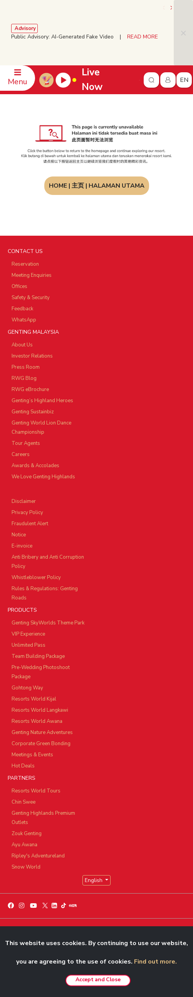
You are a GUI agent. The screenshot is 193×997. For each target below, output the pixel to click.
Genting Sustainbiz (33, 411)
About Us (22, 344)
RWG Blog (24, 378)
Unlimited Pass (28, 645)
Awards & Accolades (35, 465)
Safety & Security (31, 297)
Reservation (25, 264)
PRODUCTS (22, 610)
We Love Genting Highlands (43, 476)
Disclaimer (24, 501)
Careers (21, 454)
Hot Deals (23, 765)
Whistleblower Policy (36, 577)
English (94, 880)
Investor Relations (32, 356)
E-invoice (22, 546)
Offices (19, 286)
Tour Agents (26, 443)
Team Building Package (38, 656)
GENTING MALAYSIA (33, 332)
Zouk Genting (27, 833)
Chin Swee (23, 802)
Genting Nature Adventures (42, 732)
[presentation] (164, 7)
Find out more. (155, 961)
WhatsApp (24, 319)
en (184, 80)
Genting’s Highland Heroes (42, 400)
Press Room (26, 367)
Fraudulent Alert (30, 523)
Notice (19, 534)
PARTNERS (21, 778)
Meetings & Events (32, 754)
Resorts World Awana (37, 721)
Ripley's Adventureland (38, 855)
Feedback (22, 308)
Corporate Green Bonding (41, 743)
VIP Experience (28, 634)
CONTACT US (25, 251)
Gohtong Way (27, 687)
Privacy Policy (27, 512)
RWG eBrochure (30, 389)
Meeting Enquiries (32, 275)
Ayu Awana (24, 844)
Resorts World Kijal (34, 699)
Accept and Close (98, 979)
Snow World (26, 867)
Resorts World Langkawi (40, 710)
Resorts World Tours (36, 790)
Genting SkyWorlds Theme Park (48, 622)
